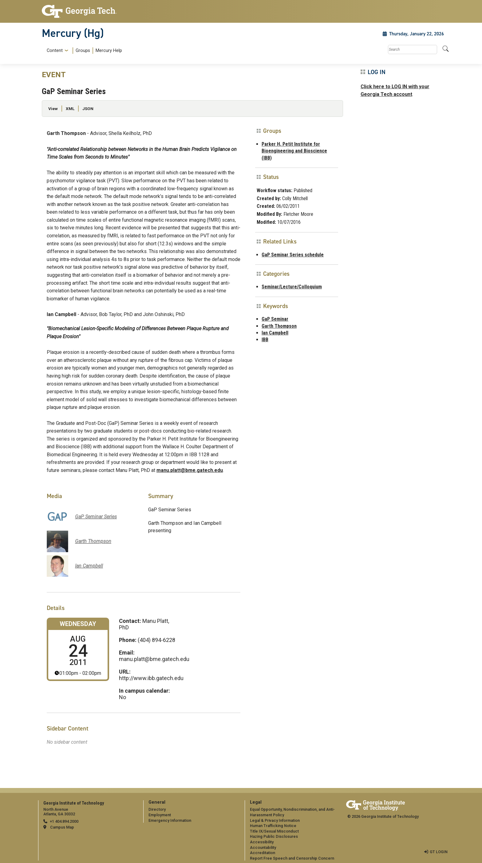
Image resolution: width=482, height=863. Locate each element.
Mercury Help (109, 50)
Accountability (263, 847)
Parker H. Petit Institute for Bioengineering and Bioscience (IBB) (294, 151)
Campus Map (62, 827)
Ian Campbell (275, 333)
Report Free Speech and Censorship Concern (292, 858)
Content (55, 50)
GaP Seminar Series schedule (293, 255)
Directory (157, 809)
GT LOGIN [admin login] (439, 851)
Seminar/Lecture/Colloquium (292, 287)
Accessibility (262, 842)
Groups (83, 50)
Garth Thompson (279, 326)
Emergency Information (169, 820)
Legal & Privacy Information (275, 820)
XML (70, 108)
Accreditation (262, 852)
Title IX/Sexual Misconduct (274, 831)
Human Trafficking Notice (273, 825)
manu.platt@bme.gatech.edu (189, 470)
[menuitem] (83, 50)
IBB (265, 339)
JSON (87, 108)
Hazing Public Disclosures (274, 836)
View (53, 108)
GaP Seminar (275, 319)
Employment (159, 815)
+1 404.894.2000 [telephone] (64, 821)
